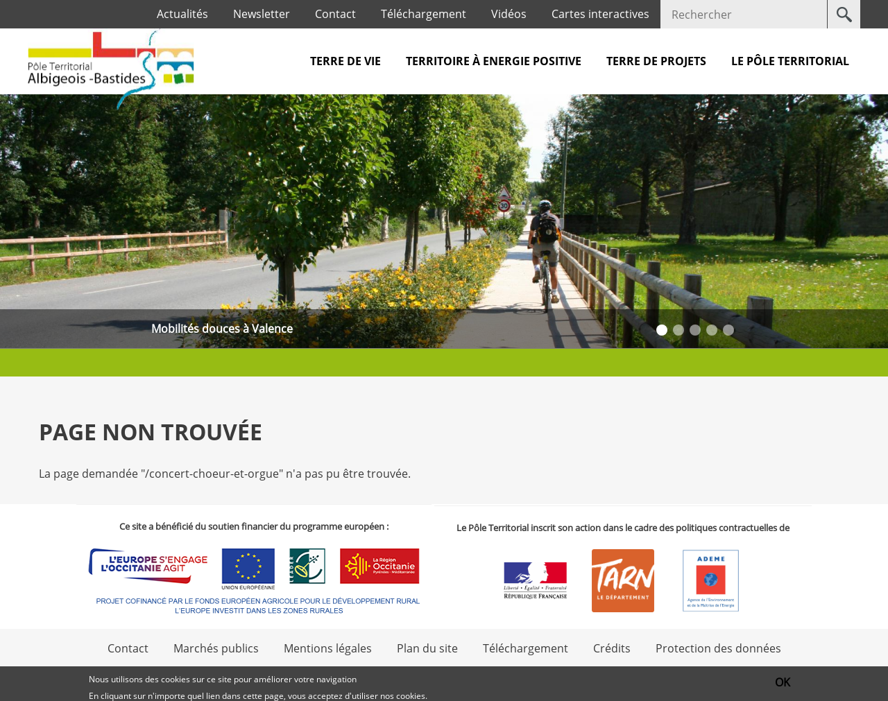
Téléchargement (423, 13)
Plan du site (427, 648)
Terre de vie (345, 61)
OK (782, 682)
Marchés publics (216, 648)
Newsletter (261, 13)
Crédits (612, 648)
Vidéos (509, 13)
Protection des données (718, 648)
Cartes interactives (600, 13)
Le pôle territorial (790, 61)
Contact (335, 13)
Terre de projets (656, 61)
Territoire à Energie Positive (493, 61)
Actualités (182, 13)
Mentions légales (328, 648)
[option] (444, 221)
